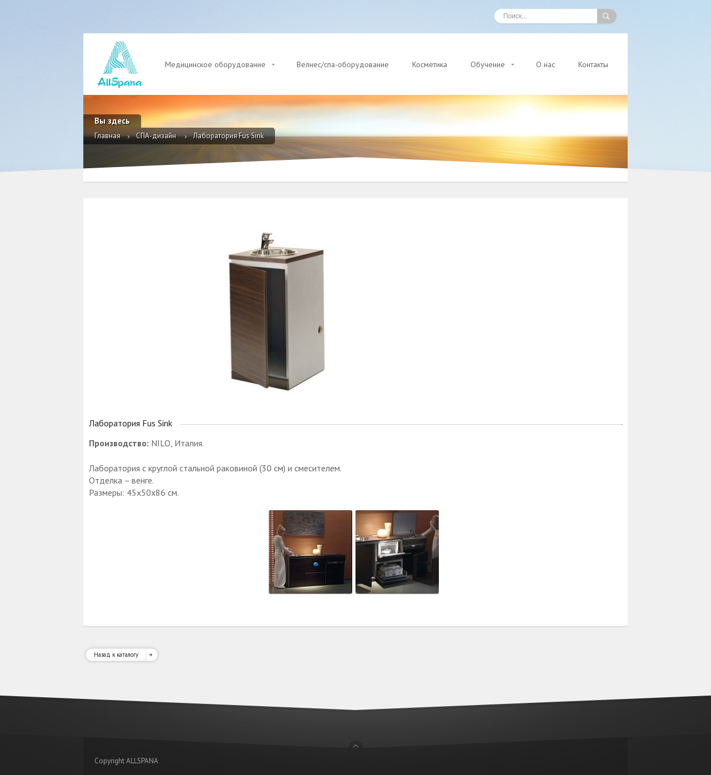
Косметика (429, 64)
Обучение (487, 64)
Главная (107, 135)
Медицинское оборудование (215, 64)
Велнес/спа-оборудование (343, 64)
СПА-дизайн (157, 135)
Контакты (593, 64)
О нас (545, 64)
